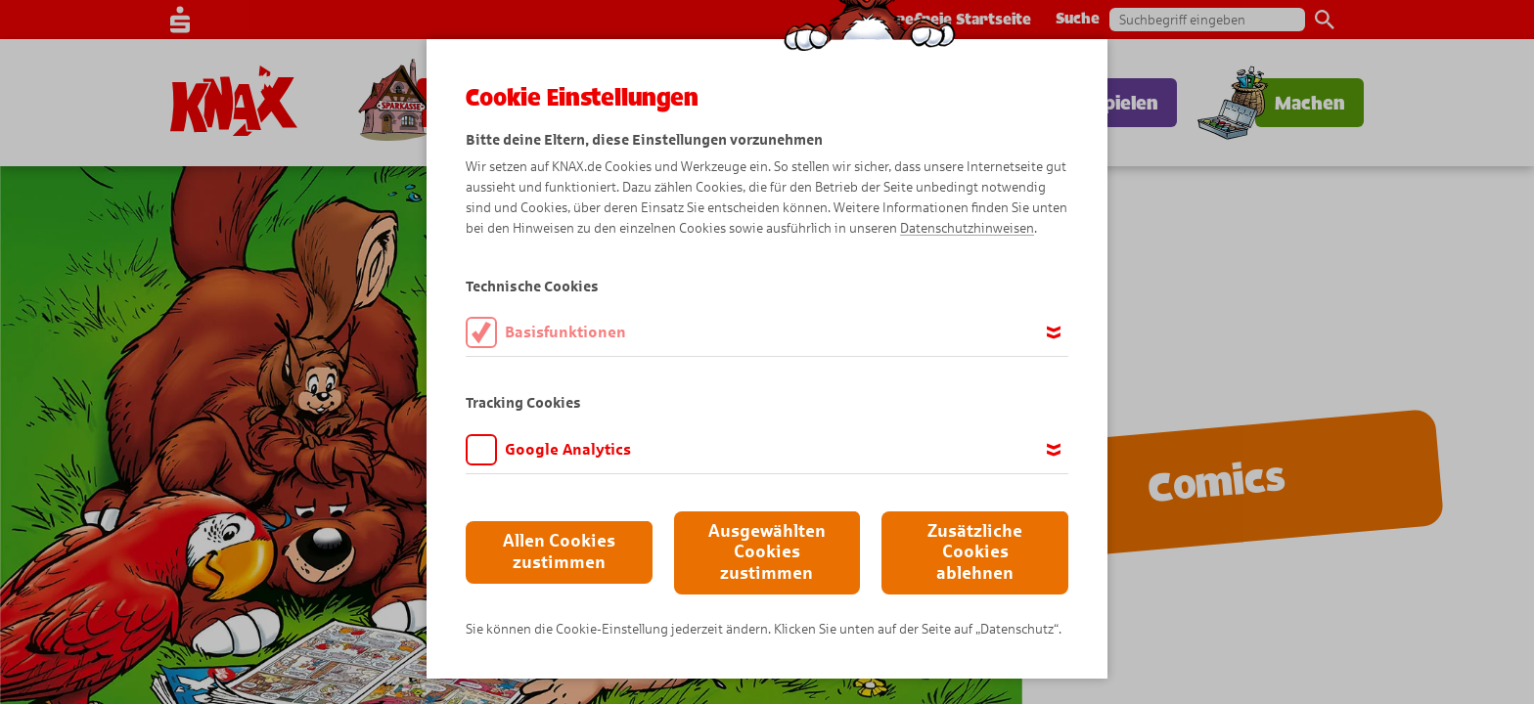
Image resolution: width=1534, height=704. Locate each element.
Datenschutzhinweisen (967, 228)
